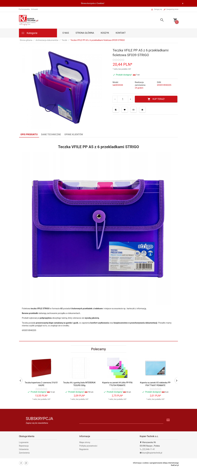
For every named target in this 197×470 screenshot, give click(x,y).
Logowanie (23, 442)
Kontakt (121, 33)
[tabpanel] (98, 239)
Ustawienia (24, 449)
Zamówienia (24, 453)
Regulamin (84, 449)
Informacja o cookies (141, 463)
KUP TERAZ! (156, 99)
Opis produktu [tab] (29, 134)
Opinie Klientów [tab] (73, 134)
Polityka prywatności (88, 446)
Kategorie (29, 33)
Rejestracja (24, 446)
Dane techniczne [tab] (51, 134)
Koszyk (105, 33)
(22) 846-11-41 (147, 449)
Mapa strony (84, 442)
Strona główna (85, 33)
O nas (65, 33)
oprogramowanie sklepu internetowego (164, 463)
